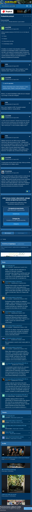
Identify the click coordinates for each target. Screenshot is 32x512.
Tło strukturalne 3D (10, 265)
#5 (29, 116)
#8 (29, 171)
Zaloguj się (16, 223)
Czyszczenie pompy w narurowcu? (13, 281)
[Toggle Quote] (3, 83)
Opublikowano (12, 29)
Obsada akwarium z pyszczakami (16, 21)
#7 (29, 158)
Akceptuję (28, 508)
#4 (29, 103)
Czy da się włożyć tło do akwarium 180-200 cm (16, 363)
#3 (29, 78)
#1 (29, 28)
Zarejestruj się (16, 213)
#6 (29, 136)
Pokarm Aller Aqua (9, 432)
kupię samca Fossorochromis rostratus (14, 437)
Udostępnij (8, 233)
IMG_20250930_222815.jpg (9, 469)
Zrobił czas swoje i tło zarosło (9, 494)
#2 (29, 64)
